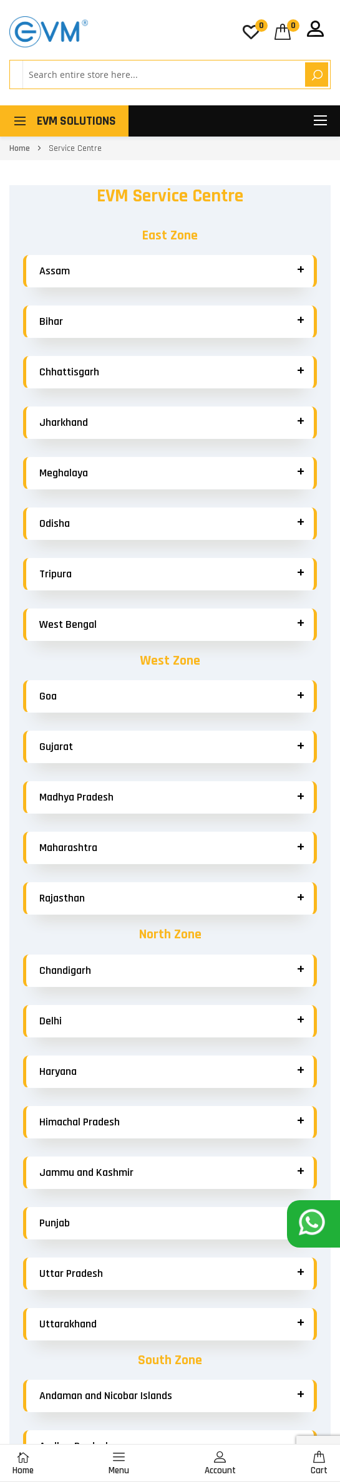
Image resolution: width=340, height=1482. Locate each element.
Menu (119, 1463)
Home (20, 148)
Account (220, 1463)
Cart (319, 1463)
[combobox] (162, 74)
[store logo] (48, 31)
